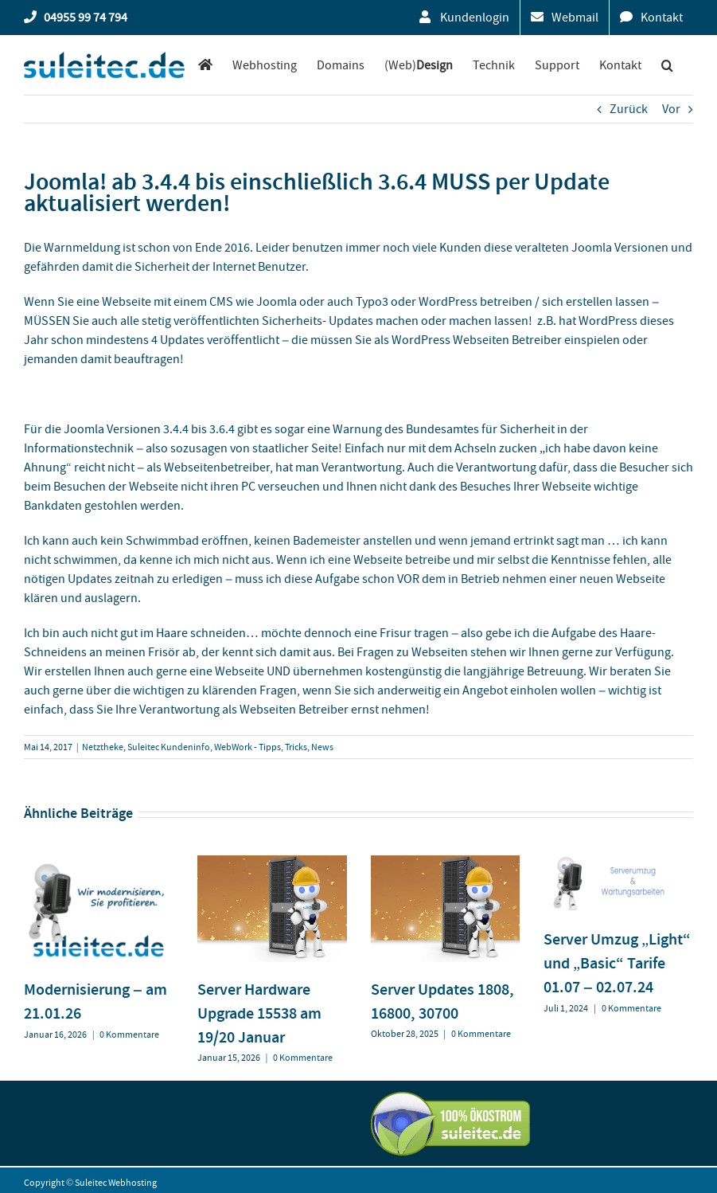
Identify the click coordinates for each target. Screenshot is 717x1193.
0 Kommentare (129, 1034)
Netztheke (102, 747)
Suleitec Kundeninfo (168, 747)
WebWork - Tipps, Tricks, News (273, 747)
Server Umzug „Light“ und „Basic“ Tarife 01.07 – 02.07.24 (617, 963)
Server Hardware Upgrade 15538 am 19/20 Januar (259, 1013)
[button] (667, 65)
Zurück (629, 109)
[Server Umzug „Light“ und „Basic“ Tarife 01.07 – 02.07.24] (618, 863)
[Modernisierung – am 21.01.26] (98, 863)
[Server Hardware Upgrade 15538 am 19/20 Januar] (272, 863)
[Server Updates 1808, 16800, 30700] (445, 863)
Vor (671, 109)
